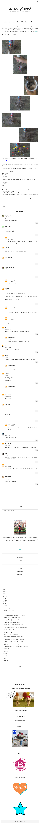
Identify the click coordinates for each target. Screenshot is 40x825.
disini (36, 31)
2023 (4, 591)
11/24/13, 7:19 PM (7, 417)
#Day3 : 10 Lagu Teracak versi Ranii (11, 634)
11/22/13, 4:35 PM (8, 377)
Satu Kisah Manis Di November (10, 614)
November (6, 610)
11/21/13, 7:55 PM (7, 260)
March (5, 662)
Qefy (6, 455)
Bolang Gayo (8, 396)
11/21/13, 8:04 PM (8, 270)
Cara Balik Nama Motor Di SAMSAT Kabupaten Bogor (15, 629)
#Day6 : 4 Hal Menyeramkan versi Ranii (12, 619)
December (6, 608)
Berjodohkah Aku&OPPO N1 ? (10, 645)
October (6, 650)
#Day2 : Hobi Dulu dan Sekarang (11, 636)
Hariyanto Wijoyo (9, 445)
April (5, 660)
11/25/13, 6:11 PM (7, 447)
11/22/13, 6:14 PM (10, 241)
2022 (4, 593)
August (5, 653)
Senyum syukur (8, 259)
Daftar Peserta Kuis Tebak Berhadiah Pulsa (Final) (14, 641)
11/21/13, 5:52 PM (7, 218)
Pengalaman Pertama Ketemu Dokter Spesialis (20, 690)
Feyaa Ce (7, 375)
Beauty (20, 556)
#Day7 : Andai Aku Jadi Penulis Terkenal (12, 615)
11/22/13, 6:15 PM (10, 283)
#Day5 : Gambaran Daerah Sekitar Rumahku (13, 626)
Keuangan (20, 565)
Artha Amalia (8, 478)
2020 (4, 595)
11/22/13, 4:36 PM (8, 398)
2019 (4, 596)
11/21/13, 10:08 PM (8, 291)
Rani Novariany (11, 239)
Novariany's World (20, 8)
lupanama (7, 249)
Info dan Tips (20, 559)
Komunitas (20, 567)
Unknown (7, 290)
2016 (4, 602)
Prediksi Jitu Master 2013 (9, 631)
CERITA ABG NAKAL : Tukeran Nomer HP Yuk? (14, 643)
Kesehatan (20, 562)
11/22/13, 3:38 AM (8, 349)
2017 (4, 600)
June (5, 657)
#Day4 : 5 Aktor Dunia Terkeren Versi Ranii (13, 633)
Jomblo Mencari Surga (9, 622)
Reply (37, 225)
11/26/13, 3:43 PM (8, 468)
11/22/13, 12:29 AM (8, 331)
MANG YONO (8, 228)
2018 (4, 598)
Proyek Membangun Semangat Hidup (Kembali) (14, 617)
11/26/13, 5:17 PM (7, 479)
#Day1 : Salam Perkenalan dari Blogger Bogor (13, 638)
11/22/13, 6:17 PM (10, 310)
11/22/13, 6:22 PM (11, 321)
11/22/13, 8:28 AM (8, 359)
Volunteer (20, 581)
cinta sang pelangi (9, 466)
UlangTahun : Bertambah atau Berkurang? (13, 624)
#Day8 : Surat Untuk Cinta (9, 612)
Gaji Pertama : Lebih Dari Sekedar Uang (12, 646)
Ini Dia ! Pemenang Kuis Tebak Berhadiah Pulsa (14, 627)
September (6, 651)
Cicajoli (6, 347)
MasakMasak (20, 570)
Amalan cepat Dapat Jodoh (20, 709)
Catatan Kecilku (10, 203)
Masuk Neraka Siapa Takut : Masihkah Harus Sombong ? (16, 648)
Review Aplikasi (20, 573)
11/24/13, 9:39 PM (11, 427)
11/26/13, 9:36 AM (8, 457)
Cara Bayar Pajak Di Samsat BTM (20, 712)
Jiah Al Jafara (8, 217)
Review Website (20, 576)
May (5, 658)
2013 (4, 607)
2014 (4, 605)
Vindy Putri (7, 406)
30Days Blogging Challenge (20, 554)
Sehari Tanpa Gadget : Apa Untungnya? (12, 621)
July (5, 655)
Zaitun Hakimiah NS (9, 269)
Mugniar (7, 435)
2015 (4, 603)
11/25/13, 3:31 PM (7, 437)
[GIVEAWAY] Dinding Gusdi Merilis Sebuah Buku (14, 639)
